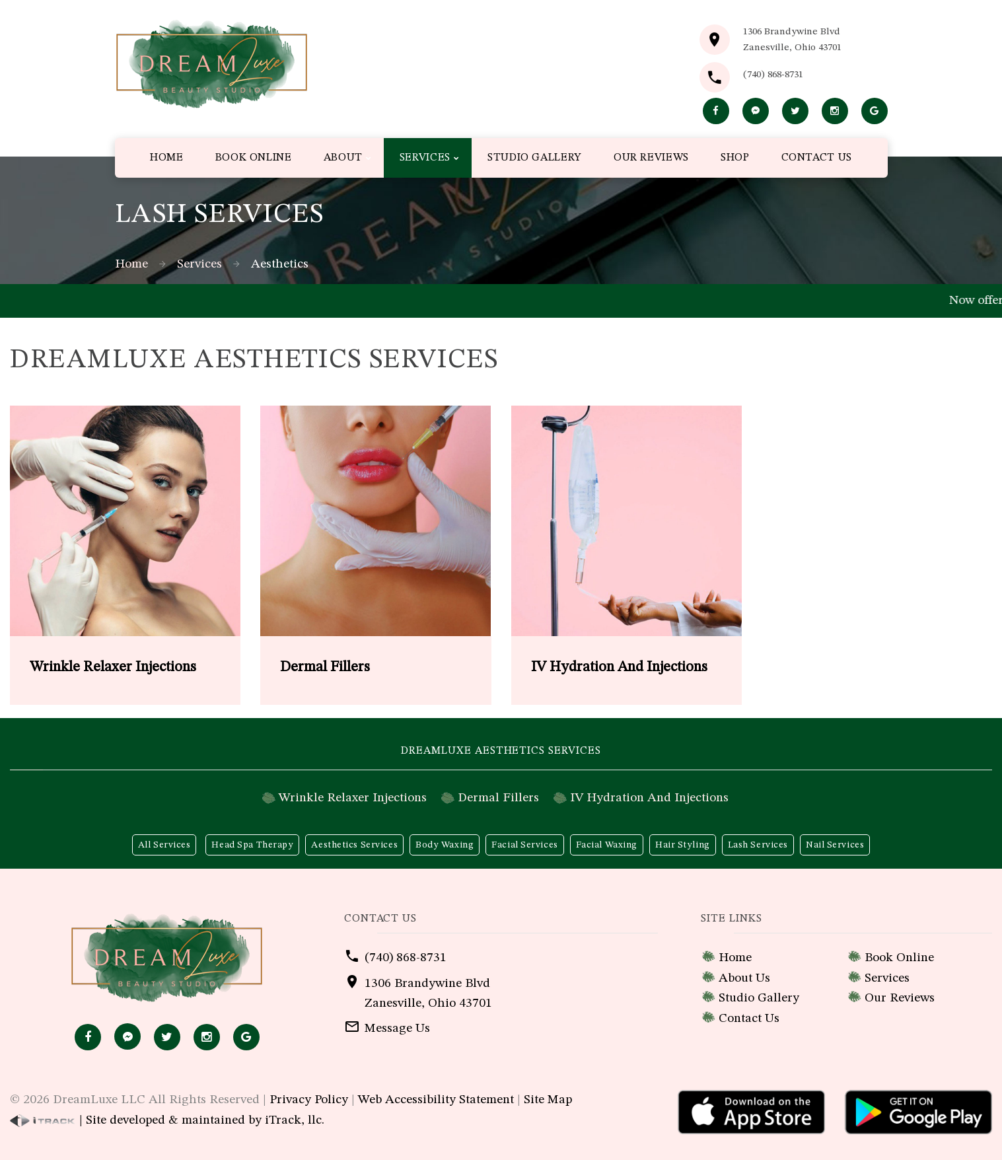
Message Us (397, 1028)
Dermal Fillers (498, 798)
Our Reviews (900, 998)
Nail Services (835, 845)
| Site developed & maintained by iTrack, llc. (167, 1120)
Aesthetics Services (354, 845)
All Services (164, 845)
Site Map (548, 1099)
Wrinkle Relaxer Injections (353, 798)
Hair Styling (682, 845)
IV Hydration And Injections (649, 798)
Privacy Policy (308, 1099)
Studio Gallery (759, 998)
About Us (744, 978)
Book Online (899, 957)
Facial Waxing (606, 845)
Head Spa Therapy (252, 845)
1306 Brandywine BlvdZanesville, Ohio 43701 (792, 40)
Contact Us (749, 1018)
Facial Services (524, 845)
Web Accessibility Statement (436, 1099)
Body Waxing (444, 845)
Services (199, 264)
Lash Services (758, 845)
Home (131, 264)
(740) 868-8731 (773, 75)
